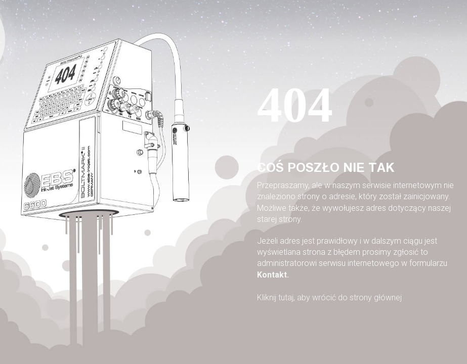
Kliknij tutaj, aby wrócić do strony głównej (329, 297)
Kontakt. (273, 275)
